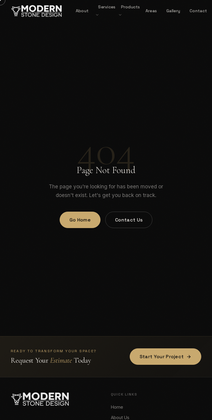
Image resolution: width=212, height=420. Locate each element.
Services (106, 7)
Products (130, 7)
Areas (151, 10)
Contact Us (129, 220)
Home (117, 407)
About (82, 10)
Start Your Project (166, 356)
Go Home (80, 220)
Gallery (173, 10)
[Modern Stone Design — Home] (36, 10)
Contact (198, 10)
